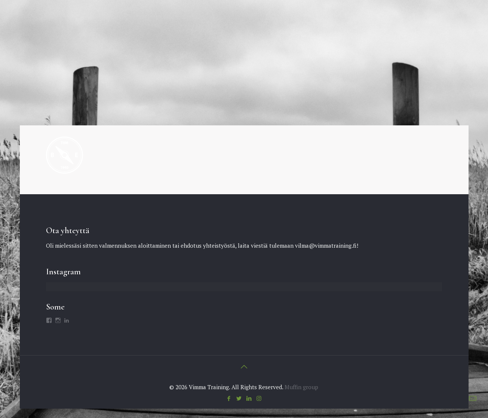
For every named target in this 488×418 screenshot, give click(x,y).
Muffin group (301, 387)
